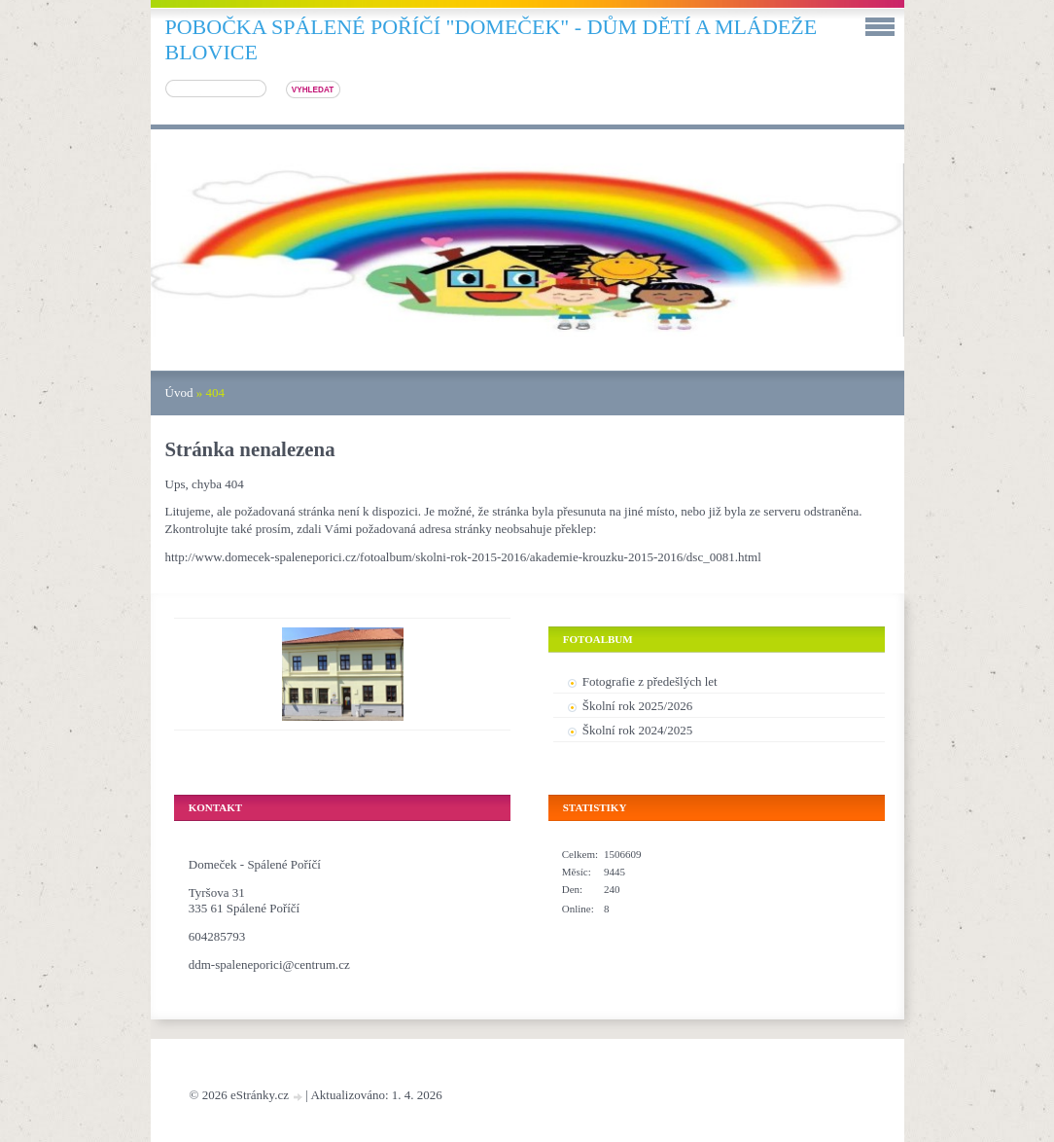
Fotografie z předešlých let (650, 681)
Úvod (179, 392)
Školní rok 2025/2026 (637, 705)
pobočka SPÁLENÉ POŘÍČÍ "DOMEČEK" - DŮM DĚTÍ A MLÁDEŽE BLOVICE (491, 39)
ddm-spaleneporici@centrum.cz (269, 964)
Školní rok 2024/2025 (637, 730)
